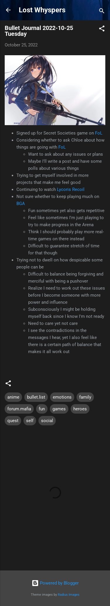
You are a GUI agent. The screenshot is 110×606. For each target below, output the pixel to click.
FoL (98, 133)
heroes (80, 409)
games (59, 409)
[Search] (101, 12)
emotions (62, 397)
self (29, 420)
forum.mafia (19, 409)
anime (13, 397)
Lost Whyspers (42, 10)
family (85, 397)
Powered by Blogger (55, 583)
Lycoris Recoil (70, 189)
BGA (20, 203)
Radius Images (68, 595)
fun (42, 409)
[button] (101, 29)
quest (12, 420)
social (47, 420)
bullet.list (36, 397)
